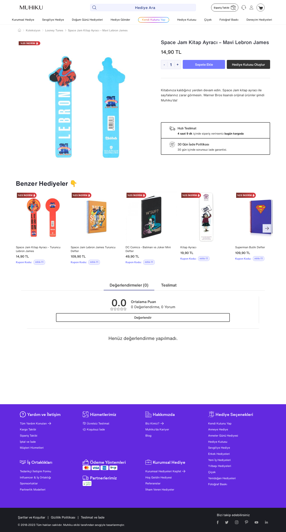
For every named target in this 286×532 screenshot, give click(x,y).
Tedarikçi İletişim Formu (35, 471)
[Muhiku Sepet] (261, 8)
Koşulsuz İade (94, 429)
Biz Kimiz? (154, 423)
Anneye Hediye (218, 429)
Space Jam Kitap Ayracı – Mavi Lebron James (98, 30)
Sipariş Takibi (28, 435)
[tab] (129, 285)
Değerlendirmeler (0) (129, 285)
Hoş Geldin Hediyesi (158, 477)
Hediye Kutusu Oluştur (248, 64)
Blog (148, 435)
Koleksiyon (33, 30)
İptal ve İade (28, 442)
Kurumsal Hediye (23, 19)
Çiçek (208, 19)
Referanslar (152, 483)
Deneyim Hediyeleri (259, 19)
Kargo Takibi (28, 429)
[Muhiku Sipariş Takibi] (224, 8)
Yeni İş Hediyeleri (219, 460)
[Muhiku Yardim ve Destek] (244, 8)
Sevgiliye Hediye (53, 19)
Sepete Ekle (204, 64)
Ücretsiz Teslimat (96, 423)
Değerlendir (143, 317)
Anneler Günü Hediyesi (223, 435)
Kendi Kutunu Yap (219, 423)
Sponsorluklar (29, 483)
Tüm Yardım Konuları (35, 423)
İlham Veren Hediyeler (159, 489)
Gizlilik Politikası (63, 517)
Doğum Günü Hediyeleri (87, 19)
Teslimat (169, 285)
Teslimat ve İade (92, 517)
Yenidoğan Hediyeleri (222, 478)
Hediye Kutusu (186, 19)
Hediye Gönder (120, 19)
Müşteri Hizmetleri (32, 447)
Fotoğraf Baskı (229, 19)
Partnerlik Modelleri (32, 489)
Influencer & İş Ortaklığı (35, 477)
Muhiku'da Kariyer (157, 429)
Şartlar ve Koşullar (31, 517)
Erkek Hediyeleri (219, 454)
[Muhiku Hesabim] (251, 8)
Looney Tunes (54, 30)
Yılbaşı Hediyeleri (219, 466)
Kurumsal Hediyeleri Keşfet (165, 471)
